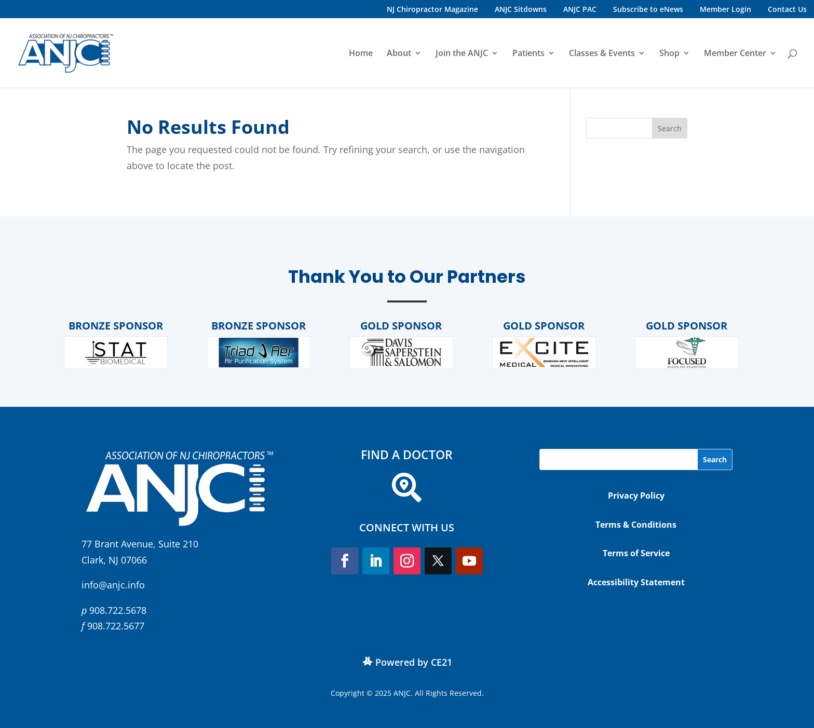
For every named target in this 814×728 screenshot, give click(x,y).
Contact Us (787, 9)
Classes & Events (602, 54)
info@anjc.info (113, 585)
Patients (528, 54)
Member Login (725, 9)
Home (361, 54)
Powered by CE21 (413, 662)
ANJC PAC (579, 9)
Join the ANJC (462, 54)
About (399, 54)
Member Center (735, 54)
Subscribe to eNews (648, 9)
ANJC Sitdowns (521, 9)
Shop (669, 54)
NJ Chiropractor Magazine (432, 9)
